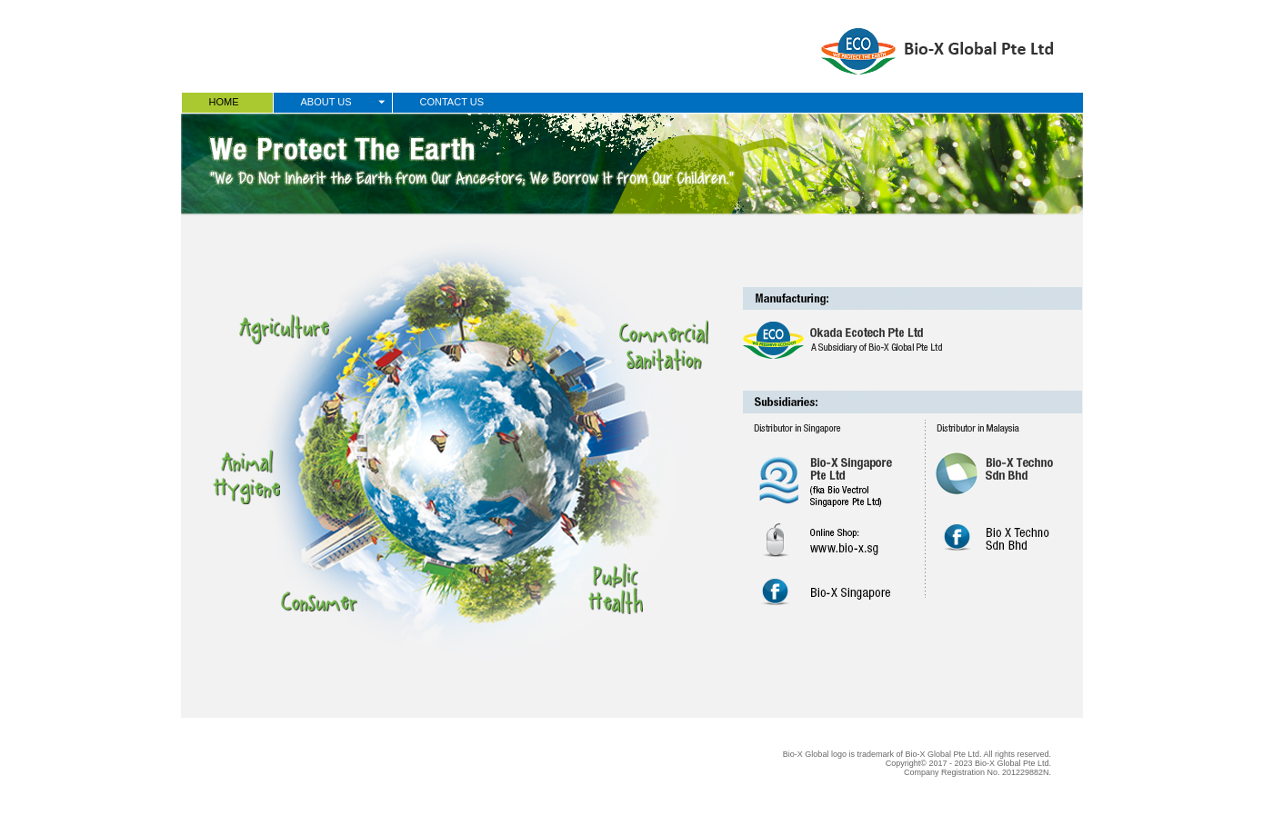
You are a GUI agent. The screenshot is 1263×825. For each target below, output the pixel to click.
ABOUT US (326, 101)
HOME (224, 101)
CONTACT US (452, 101)
